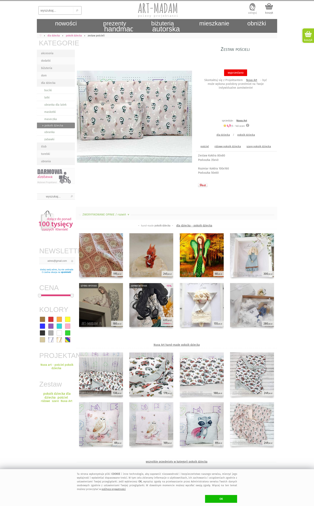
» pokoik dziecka (52, 125)
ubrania (46, 161)
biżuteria (46, 68)
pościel (204, 146)
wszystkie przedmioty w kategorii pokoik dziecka (176, 461)
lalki (47, 97)
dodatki (46, 60)
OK (221, 498)
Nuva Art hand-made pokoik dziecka (177, 345)
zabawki (49, 139)
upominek (66, 272)
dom (44, 75)
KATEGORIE (57, 43)
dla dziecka (48, 83)
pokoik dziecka (246, 134)
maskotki (50, 112)
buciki (48, 90)
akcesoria (47, 53)
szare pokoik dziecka (259, 146)
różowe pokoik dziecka (227, 146)
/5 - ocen (234, 126)
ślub (43, 146)
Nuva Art (251, 80)
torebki (45, 154)
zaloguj (252, 12)
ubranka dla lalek (55, 104)
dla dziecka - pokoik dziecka (194, 225)
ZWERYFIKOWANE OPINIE (106, 214)
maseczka (50, 119)
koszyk (269, 12)
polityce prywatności (114, 489)
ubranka (49, 132)
